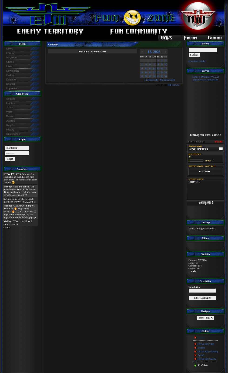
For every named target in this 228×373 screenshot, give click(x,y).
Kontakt (10, 84)
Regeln (10, 125)
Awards (10, 120)
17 (165, 68)
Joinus (10, 107)
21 (154, 72)
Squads (10, 98)
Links (9, 66)
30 (162, 76)
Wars (9, 111)
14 (154, 68)
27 (150, 76)
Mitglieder (11, 57)
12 (146, 68)
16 (162, 68)
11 (142, 68)
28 (154, 76)
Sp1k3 (201, 355)
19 (146, 72)
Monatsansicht (167, 79)
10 (165, 64)
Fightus (10, 103)
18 (142, 72)
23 (162, 72)
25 (142, 76)
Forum (10, 53)
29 (158, 76)
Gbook (10, 61)
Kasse (9, 116)
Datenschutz (13, 134)
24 (165, 72)
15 (158, 68)
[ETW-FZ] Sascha (207, 358)
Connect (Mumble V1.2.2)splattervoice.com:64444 (205, 78)
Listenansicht (151, 79)
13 (150, 68)
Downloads (12, 70)
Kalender (11, 79)
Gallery (10, 75)
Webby (201, 347)
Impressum (12, 88)
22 (158, 72)
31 (165, 76)
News (9, 48)
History (10, 129)
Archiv (6, 227)
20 (150, 72)
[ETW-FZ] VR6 (206, 344)
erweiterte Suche (197, 61)
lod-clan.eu (173, 84)
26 (146, 76)
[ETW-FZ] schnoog (208, 351)
